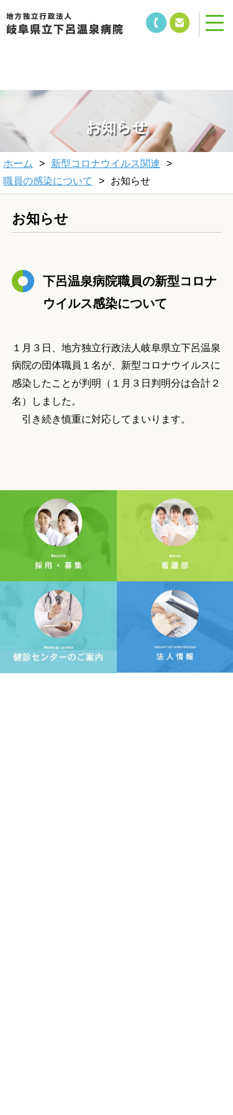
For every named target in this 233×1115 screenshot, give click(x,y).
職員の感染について (48, 181)
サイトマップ (169, 886)
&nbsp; (81, 55)
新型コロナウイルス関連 (105, 163)
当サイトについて (169, 853)
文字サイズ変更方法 (64, 853)
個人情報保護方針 (64, 886)
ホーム (18, 163)
